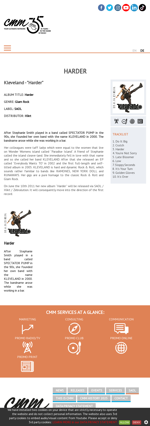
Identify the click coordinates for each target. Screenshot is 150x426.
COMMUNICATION (121, 319)
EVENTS (96, 390)
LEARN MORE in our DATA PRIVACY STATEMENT (85, 422)
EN (134, 51)
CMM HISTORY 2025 (94, 398)
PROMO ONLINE (121, 338)
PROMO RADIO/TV (27, 338)
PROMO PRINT (27, 357)
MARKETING (27, 319)
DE (142, 51)
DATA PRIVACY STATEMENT (74, 406)
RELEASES (77, 390)
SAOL (132, 390)
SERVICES (115, 390)
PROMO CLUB (74, 338)
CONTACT (121, 398)
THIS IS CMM (64, 398)
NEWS (60, 390)
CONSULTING (74, 319)
